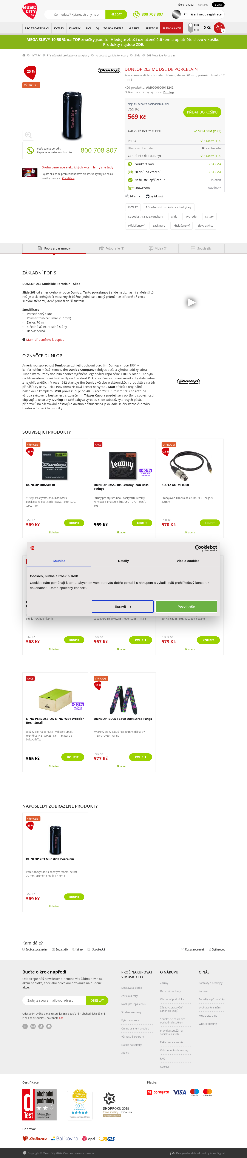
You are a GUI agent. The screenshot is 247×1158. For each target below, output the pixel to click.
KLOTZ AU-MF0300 (175, 484)
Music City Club (208, 1015)
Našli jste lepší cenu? (149, 180)
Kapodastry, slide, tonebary (112, 55)
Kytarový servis (130, 1020)
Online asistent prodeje (135, 1028)
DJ (97, 28)
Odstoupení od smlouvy (174, 1050)
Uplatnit (215, 180)
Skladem (54, 532)
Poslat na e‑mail (194, 948)
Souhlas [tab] (58, 560)
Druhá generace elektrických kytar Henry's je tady (77, 167)
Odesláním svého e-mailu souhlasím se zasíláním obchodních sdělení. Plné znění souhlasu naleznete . (63, 1015)
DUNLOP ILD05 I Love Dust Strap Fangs (123, 718)
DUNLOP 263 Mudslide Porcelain (50, 859)
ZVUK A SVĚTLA (113, 28)
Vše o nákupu (185, 4)
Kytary (209, 216)
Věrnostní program (132, 1036)
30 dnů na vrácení (147, 172)
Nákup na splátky (131, 1044)
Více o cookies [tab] (188, 560)
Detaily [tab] (123, 560)
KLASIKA (134, 28)
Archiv (125, 1052)
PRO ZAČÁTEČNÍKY (37, 28)
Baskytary (159, 225)
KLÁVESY (74, 28)
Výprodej (31, 85)
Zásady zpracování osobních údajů (171, 1008)
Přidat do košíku (202, 112)
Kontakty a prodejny (210, 982)
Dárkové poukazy (170, 990)
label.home (23, 55)
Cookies (165, 1066)
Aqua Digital (217, 1153)
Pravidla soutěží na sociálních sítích (171, 1031)
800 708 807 (99, 150)
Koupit (73, 523)
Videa (80, 948)
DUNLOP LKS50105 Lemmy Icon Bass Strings (121, 486)
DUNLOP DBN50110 (40, 484)
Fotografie (62, 948)
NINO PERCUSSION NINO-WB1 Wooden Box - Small (55, 720)
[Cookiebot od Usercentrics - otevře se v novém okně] (198, 548)
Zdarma (215, 164)
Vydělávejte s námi (210, 1007)
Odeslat (96, 1000)
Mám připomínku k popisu (45, 339)
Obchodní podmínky (172, 999)
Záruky (164, 982)
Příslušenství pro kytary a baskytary (68, 55)
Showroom (142, 188)
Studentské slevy (131, 1011)
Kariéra (203, 990)
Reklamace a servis (171, 1041)
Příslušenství (136, 225)
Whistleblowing (208, 1023)
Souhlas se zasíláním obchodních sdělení (172, 1020)
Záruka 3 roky (144, 164)
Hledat (116, 14)
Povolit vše (186, 606)
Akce (98, 444)
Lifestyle (151, 28)
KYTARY (59, 28)
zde (61, 1017)
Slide (137, 55)
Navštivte (214, 188)
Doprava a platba (131, 987)
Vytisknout (157, 196)
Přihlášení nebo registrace (203, 14)
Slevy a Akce (172, 28)
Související (98, 948)
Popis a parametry (37, 948)
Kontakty (203, 4)
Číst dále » (68, 178)
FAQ (162, 1058)
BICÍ (88, 28)
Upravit (123, 606)
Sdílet (133, 196)
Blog (218, 4)
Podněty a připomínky (212, 999)
